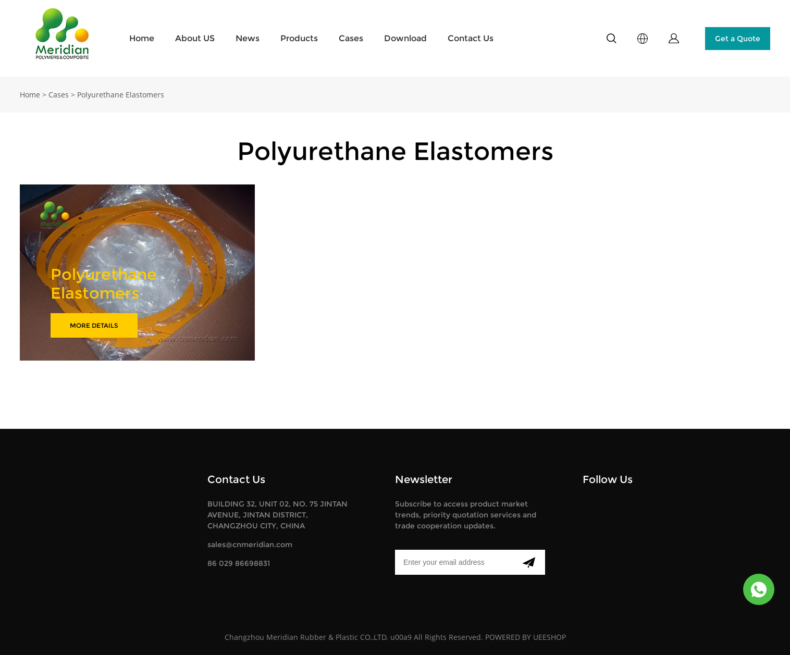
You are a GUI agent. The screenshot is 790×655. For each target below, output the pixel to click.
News (248, 38)
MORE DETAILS (94, 325)
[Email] (453, 562)
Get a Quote (737, 38)
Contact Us (470, 38)
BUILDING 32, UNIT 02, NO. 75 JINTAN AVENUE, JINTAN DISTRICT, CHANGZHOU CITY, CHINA (277, 514)
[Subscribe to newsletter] (528, 562)
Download (405, 38)
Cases (351, 38)
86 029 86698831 (238, 563)
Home (141, 38)
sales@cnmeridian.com (249, 544)
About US (195, 38)
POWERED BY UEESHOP (525, 637)
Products (299, 38)
